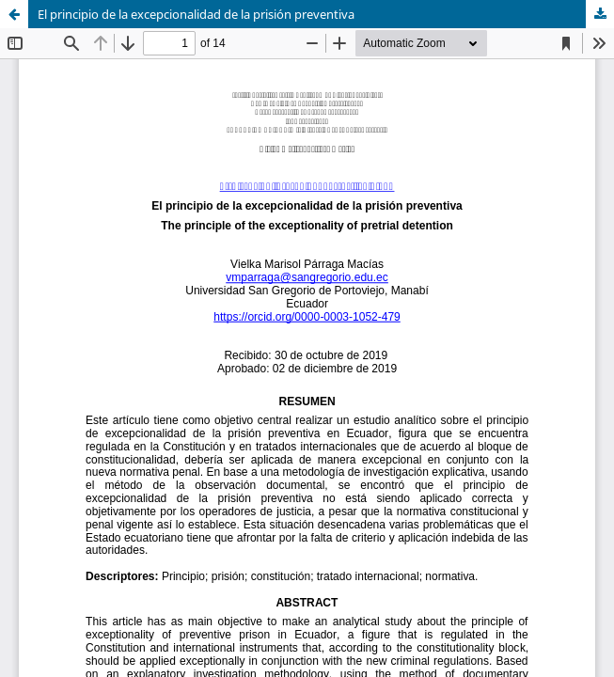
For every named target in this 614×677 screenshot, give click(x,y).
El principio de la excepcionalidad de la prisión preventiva (196, 14)
